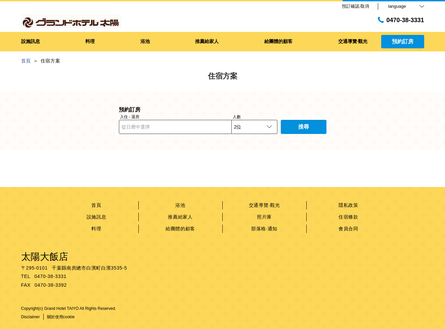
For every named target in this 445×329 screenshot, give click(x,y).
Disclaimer (30, 317)
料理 (96, 228)
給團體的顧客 (180, 228)
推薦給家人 (180, 217)
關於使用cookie (61, 317)
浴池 (180, 205)
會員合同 (348, 228)
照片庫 (264, 217)
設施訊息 (96, 217)
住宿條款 (348, 217)
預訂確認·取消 (355, 6)
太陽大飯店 (44, 256)
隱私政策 (348, 205)
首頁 (96, 205)
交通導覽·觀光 (264, 205)
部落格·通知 (264, 228)
